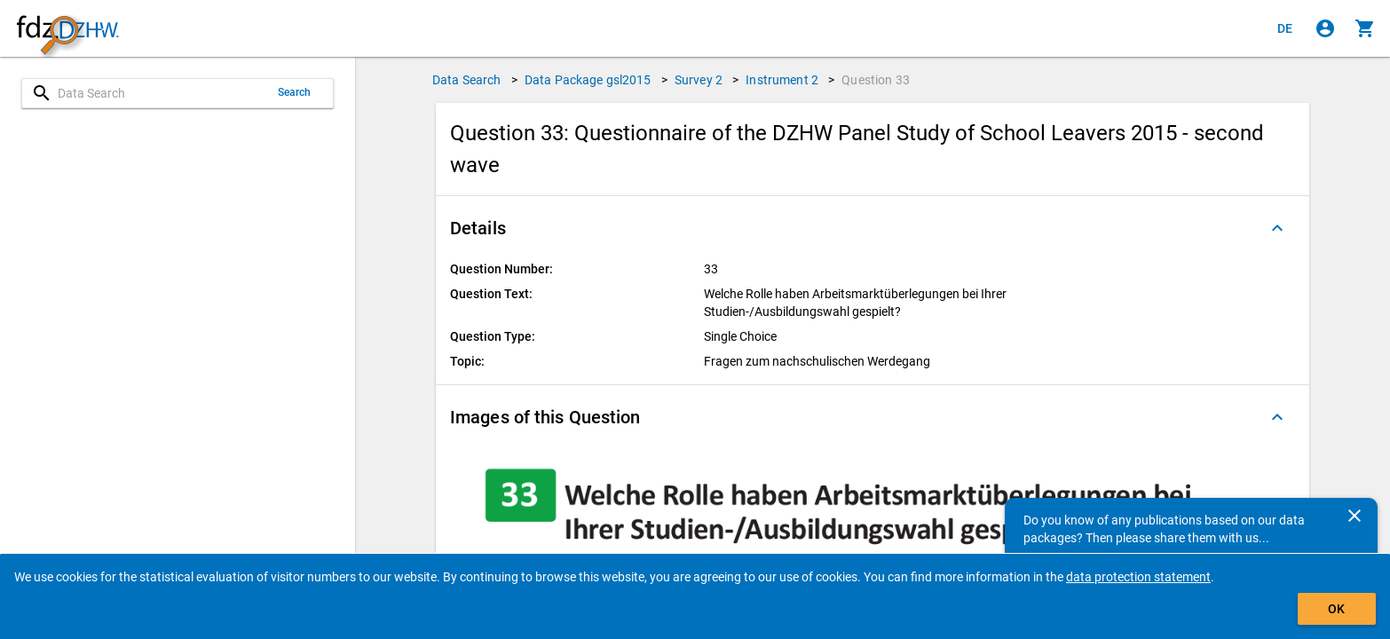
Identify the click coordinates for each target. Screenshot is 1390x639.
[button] (872, 228)
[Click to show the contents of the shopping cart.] (1365, 28)
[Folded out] (1277, 228)
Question (875, 80)
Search (295, 92)
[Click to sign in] (1325, 28)
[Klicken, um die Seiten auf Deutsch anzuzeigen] (1285, 28)
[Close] (1354, 515)
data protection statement (1138, 577)
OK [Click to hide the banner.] (1336, 609)
